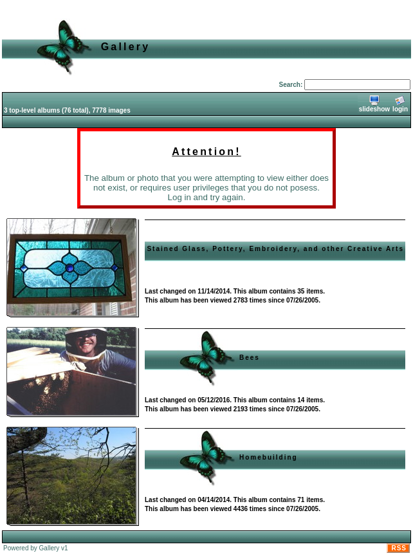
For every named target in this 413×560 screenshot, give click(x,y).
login (400, 104)
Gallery (49, 548)
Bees (249, 357)
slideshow (374, 104)
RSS (399, 548)
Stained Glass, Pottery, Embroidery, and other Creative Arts (275, 248)
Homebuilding (268, 457)
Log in (179, 197)
